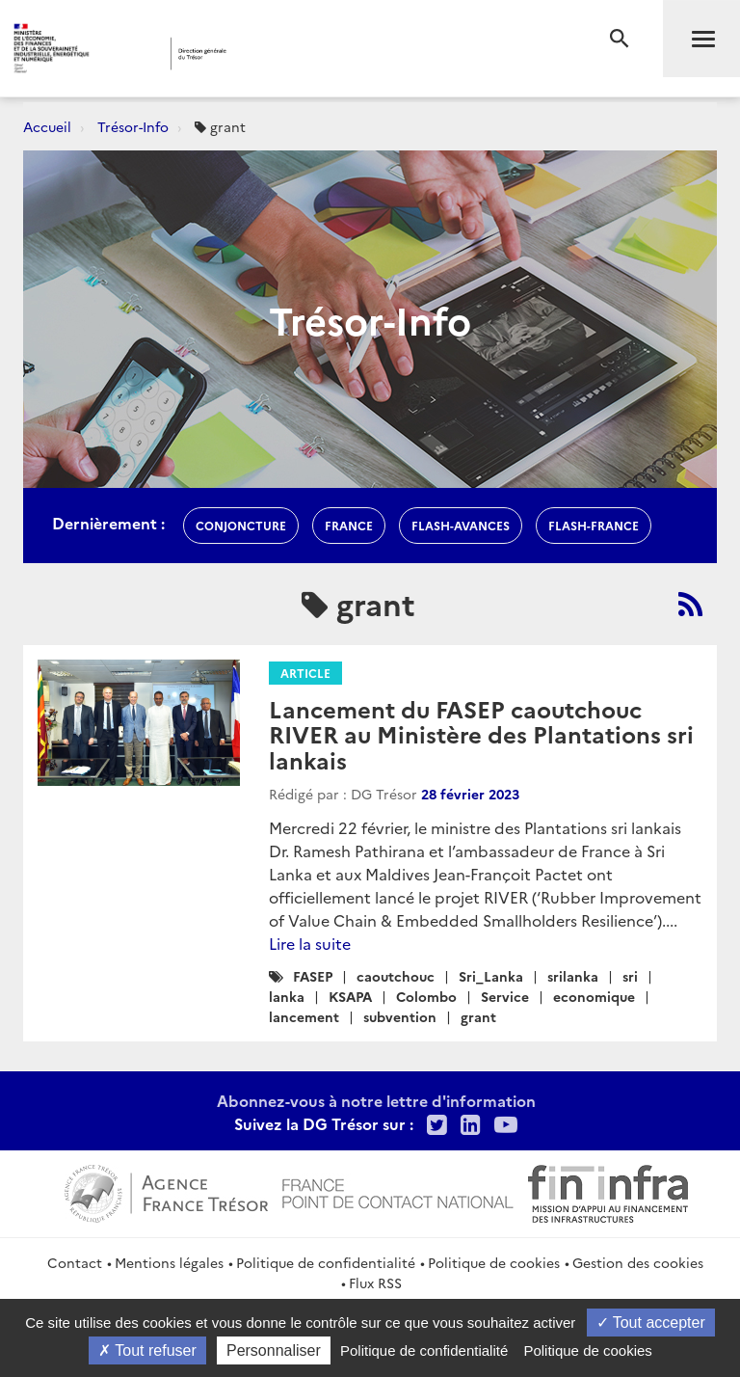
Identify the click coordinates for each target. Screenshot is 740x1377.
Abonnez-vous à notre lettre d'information (376, 1100)
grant (478, 1016)
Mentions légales (169, 1262)
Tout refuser (147, 1350)
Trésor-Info (133, 126)
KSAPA (350, 996)
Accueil (47, 126)
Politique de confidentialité (325, 1262)
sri (630, 976)
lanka (286, 996)
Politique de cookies (494, 1262)
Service (505, 996)
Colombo (426, 996)
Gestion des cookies (637, 1262)
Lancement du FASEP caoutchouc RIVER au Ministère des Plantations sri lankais (481, 733)
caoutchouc (396, 976)
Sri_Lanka (491, 976)
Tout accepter (650, 1322)
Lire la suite (310, 943)
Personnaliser (273, 1350)
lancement (304, 1016)
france (349, 525)
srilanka (572, 976)
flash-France (593, 525)
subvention (399, 1016)
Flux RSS (375, 1282)
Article (305, 672)
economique (594, 996)
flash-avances (460, 525)
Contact (74, 1262)
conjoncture (241, 525)
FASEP (312, 976)
